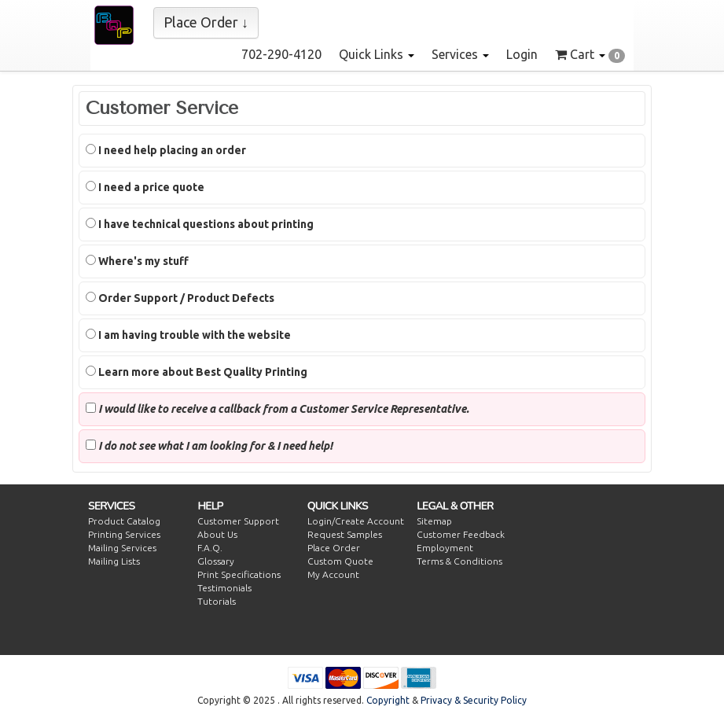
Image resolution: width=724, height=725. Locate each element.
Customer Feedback (461, 534)
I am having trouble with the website (188, 335)
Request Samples (344, 534)
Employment (445, 548)
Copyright (388, 700)
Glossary (215, 561)
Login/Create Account (355, 521)
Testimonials (224, 588)
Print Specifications (239, 574)
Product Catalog (124, 521)
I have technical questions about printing (200, 224)
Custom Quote (340, 561)
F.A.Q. (209, 548)
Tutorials (216, 601)
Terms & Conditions (459, 561)
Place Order (333, 548)
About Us (217, 534)
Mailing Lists (114, 561)
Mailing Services (122, 548)
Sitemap (434, 521)
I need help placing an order (166, 150)
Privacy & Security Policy (474, 700)
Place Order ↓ (206, 22)
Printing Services (124, 534)
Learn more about (196, 372)
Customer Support (238, 521)
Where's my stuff (137, 261)
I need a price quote (145, 187)
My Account (333, 574)
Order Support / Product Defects (180, 298)
